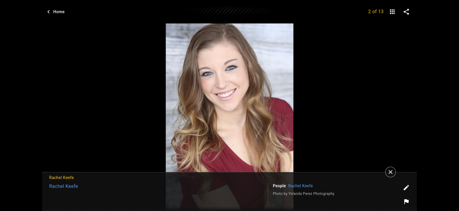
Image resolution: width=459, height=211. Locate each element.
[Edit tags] (406, 188)
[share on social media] (406, 12)
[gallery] (392, 12)
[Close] (390, 172)
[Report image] (406, 202)
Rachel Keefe (63, 186)
